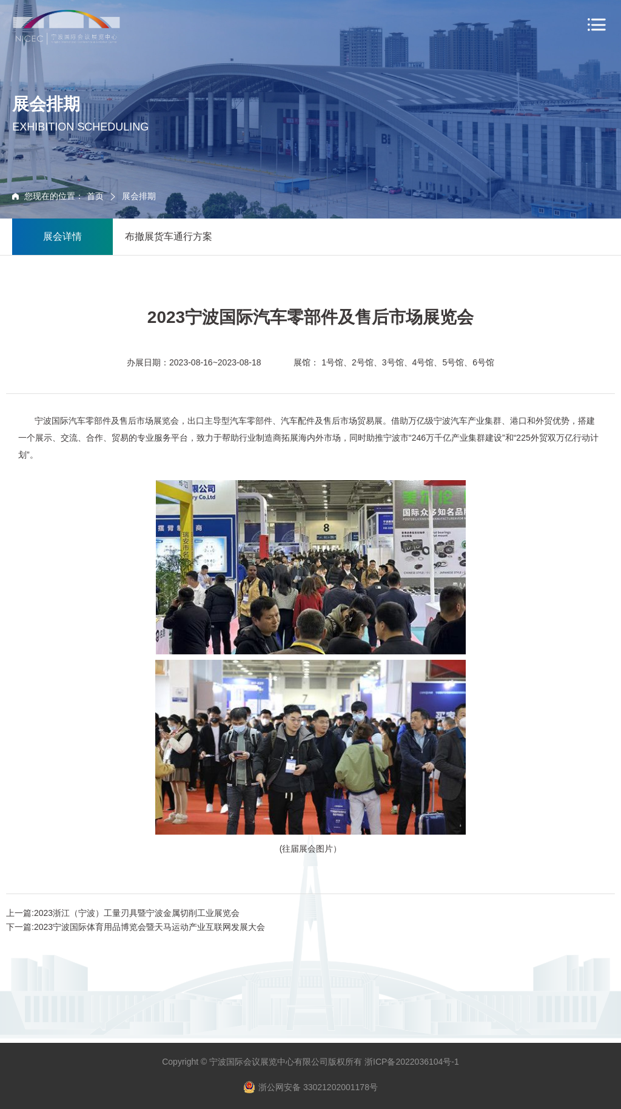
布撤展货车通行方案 (168, 236)
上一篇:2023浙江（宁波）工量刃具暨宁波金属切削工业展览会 (123, 913)
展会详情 (62, 236)
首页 (96, 196)
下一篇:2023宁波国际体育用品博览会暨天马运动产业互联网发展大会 (135, 927)
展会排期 (139, 196)
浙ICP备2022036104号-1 (411, 1062)
